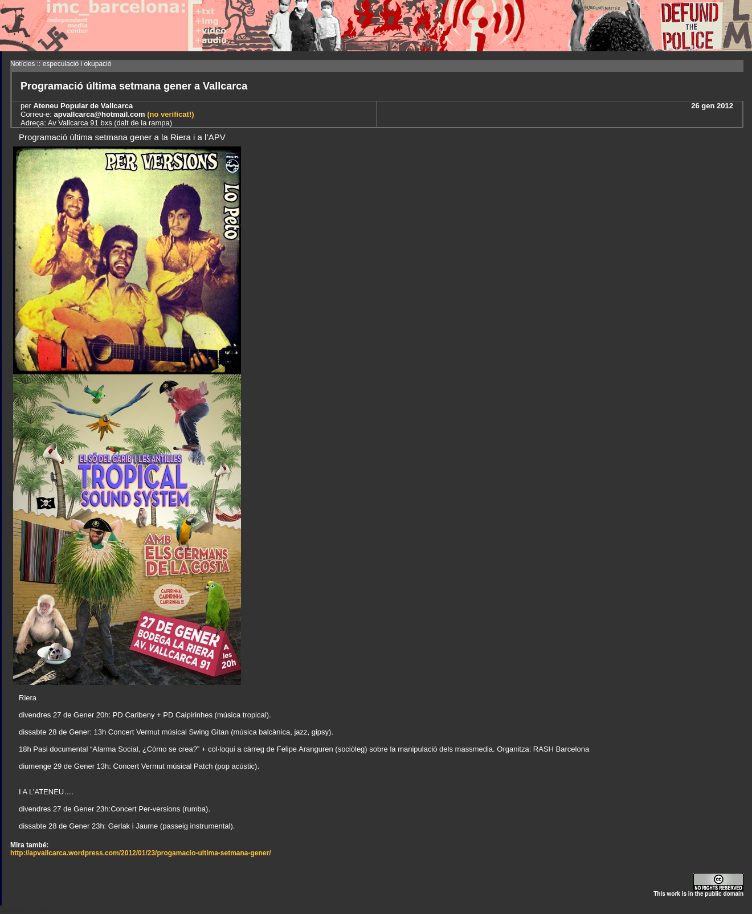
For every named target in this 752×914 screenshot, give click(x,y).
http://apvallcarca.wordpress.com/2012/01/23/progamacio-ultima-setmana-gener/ (140, 853)
